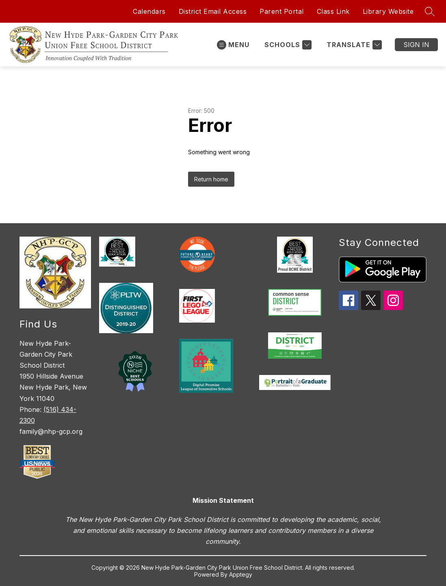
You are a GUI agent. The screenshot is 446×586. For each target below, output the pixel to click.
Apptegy (240, 574)
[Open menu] (233, 45)
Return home (211, 179)
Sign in (416, 45)
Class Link (333, 11)
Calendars (149, 11)
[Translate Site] (353, 45)
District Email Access (213, 11)
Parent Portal (282, 11)
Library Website (388, 11)
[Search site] (430, 11)
